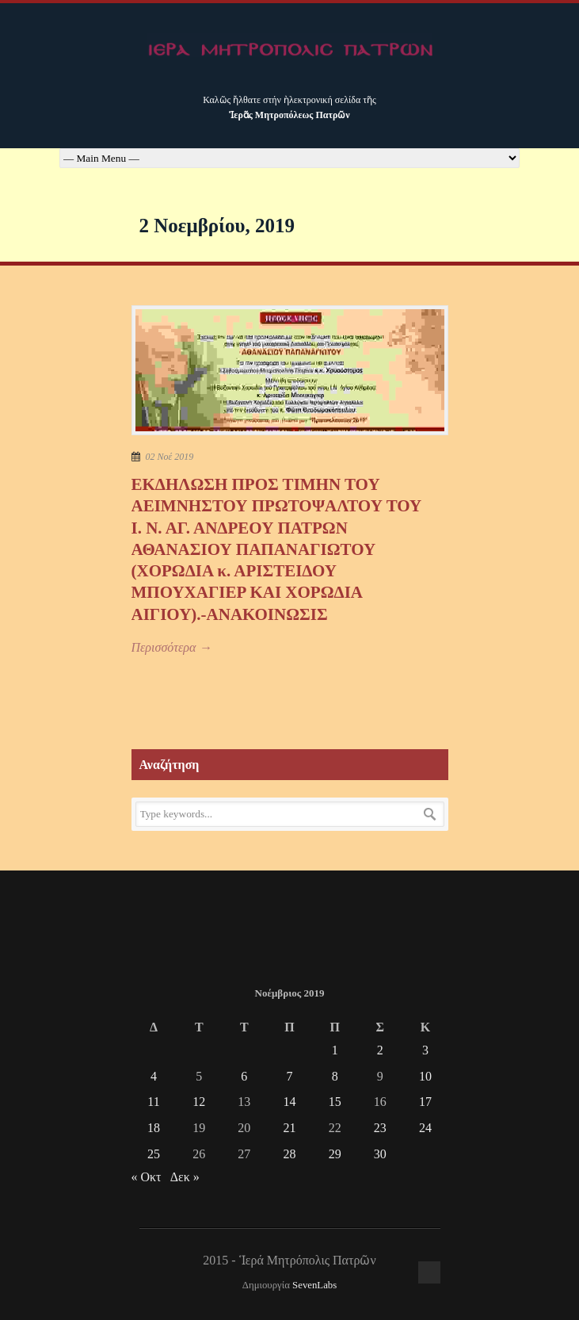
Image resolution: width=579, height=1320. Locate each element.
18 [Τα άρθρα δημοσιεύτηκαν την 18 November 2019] (153, 1127)
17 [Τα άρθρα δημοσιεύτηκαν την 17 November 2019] (425, 1101)
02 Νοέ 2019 (170, 456)
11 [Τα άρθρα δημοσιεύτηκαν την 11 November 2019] (153, 1101)
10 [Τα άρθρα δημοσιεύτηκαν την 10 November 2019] (425, 1076)
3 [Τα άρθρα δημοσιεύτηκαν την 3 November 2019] (425, 1050)
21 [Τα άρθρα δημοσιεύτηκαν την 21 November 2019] (289, 1127)
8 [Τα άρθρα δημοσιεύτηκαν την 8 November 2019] (335, 1076)
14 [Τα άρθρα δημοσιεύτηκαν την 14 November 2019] (289, 1101)
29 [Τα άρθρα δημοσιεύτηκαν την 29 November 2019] (335, 1154)
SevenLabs (314, 1285)
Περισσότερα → (171, 647)
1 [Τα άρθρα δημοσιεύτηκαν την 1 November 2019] (335, 1050)
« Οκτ (146, 1177)
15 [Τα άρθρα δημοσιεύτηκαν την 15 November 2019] (335, 1101)
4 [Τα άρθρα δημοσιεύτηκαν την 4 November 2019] (153, 1076)
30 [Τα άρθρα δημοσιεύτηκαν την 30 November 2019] (380, 1154)
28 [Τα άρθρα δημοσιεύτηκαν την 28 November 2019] (289, 1154)
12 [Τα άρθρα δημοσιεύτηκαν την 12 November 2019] (198, 1101)
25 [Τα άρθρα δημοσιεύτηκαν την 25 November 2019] (153, 1154)
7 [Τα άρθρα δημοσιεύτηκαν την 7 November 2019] (289, 1076)
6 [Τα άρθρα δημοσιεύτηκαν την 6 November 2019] (244, 1076)
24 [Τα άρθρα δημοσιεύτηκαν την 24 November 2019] (425, 1127)
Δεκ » (185, 1177)
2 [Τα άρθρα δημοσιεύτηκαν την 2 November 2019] (380, 1050)
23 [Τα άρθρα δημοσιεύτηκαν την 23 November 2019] (380, 1127)
